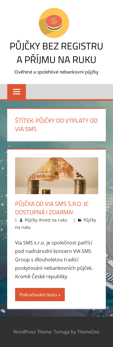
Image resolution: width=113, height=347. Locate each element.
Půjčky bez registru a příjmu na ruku (56, 53)
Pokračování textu (38, 295)
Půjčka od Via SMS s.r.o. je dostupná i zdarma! (52, 208)
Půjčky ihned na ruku (46, 220)
